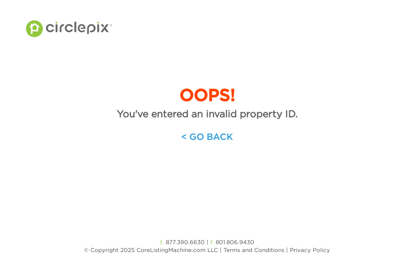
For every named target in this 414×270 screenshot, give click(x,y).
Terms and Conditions (254, 250)
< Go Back (207, 136)
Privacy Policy (310, 250)
